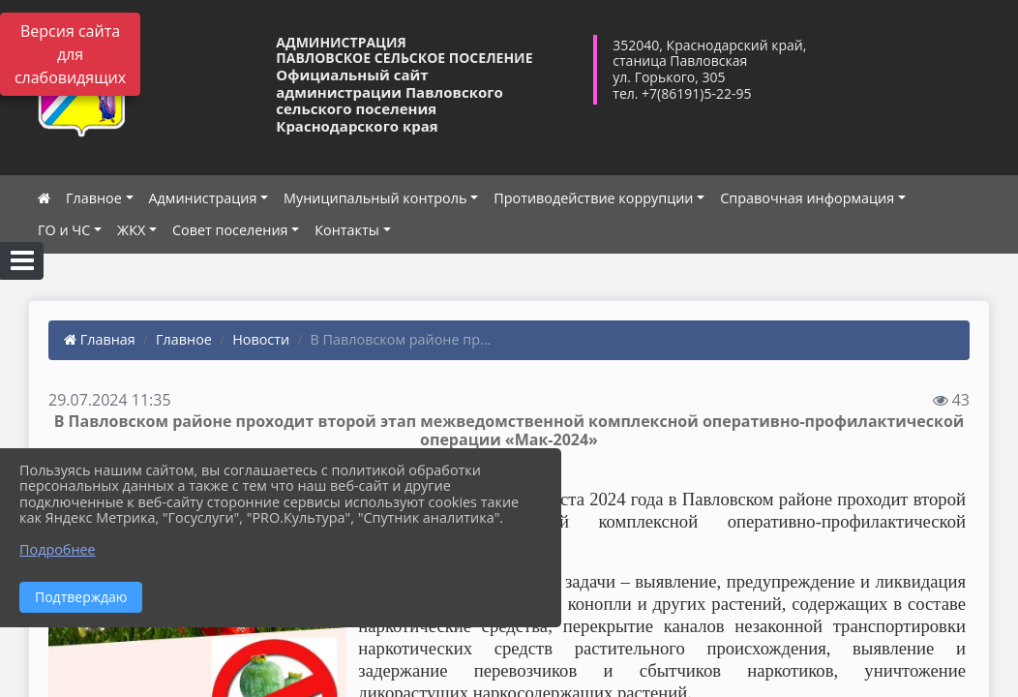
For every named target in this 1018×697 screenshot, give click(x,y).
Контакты (346, 230)
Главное (94, 198)
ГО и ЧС (64, 230)
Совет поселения (230, 230)
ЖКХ (131, 230)
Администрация (203, 198)
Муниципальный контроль (375, 198)
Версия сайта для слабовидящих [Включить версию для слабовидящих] (70, 54)
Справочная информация (807, 198)
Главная (99, 339)
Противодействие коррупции (593, 198)
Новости (260, 339)
